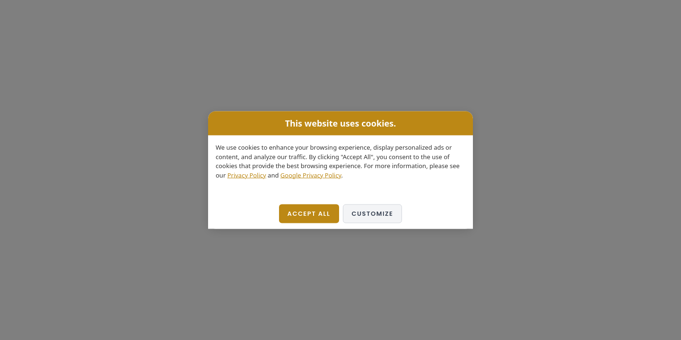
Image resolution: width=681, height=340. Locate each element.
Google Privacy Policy (310, 174)
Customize (372, 213)
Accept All (309, 213)
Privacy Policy (246, 174)
